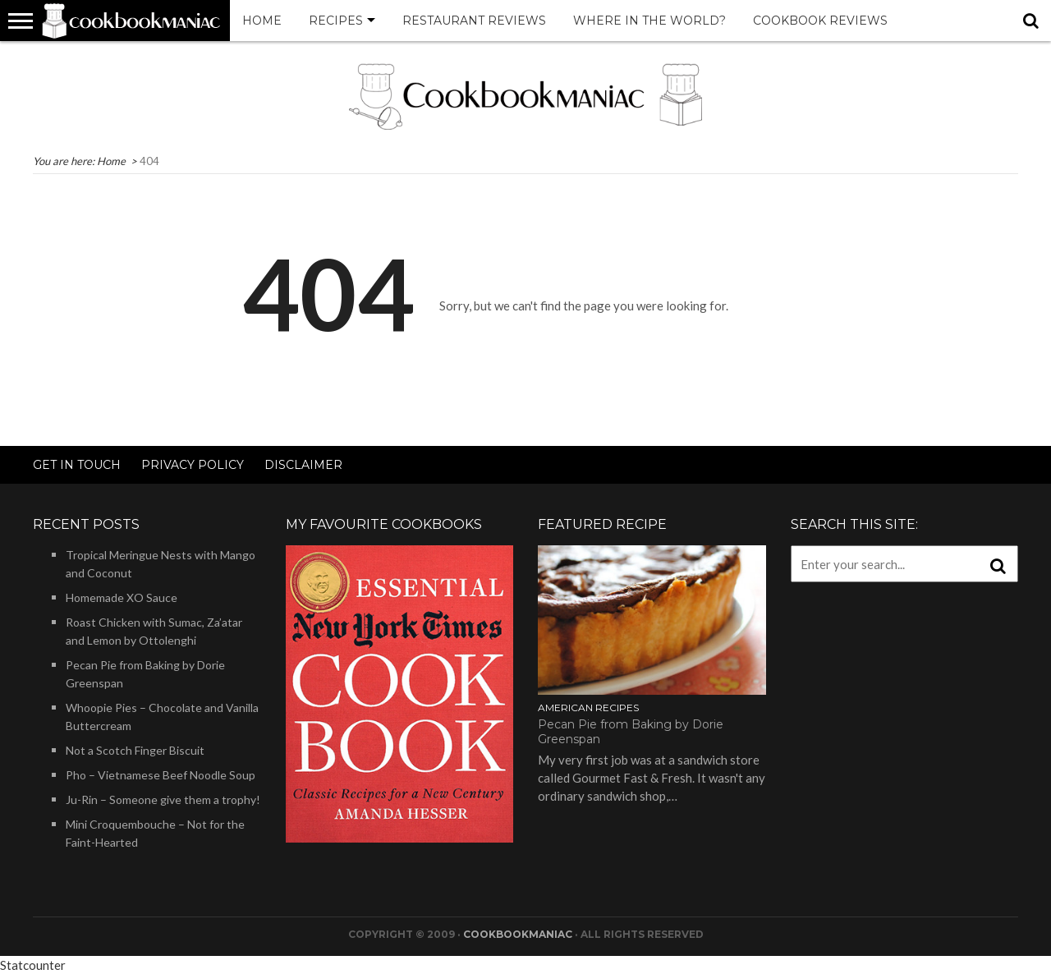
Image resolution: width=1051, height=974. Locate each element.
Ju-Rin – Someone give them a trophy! (163, 799)
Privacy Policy (192, 464)
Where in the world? (649, 20)
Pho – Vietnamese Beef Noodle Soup (160, 775)
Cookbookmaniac (517, 934)
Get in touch (77, 464)
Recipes (336, 20)
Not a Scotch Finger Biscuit (135, 750)
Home (262, 20)
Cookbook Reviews (820, 20)
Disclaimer (303, 464)
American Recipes (588, 707)
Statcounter (33, 965)
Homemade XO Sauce (121, 597)
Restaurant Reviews (474, 20)
